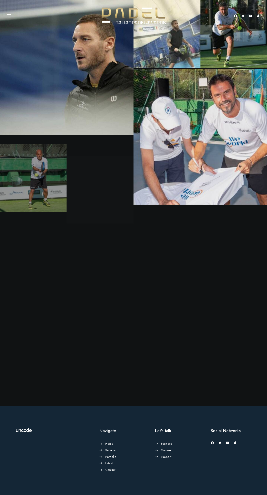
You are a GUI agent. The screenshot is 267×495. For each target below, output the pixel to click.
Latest (109, 463)
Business (166, 443)
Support (166, 456)
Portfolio (110, 456)
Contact (110, 469)
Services (111, 450)
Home (109, 443)
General (166, 450)
